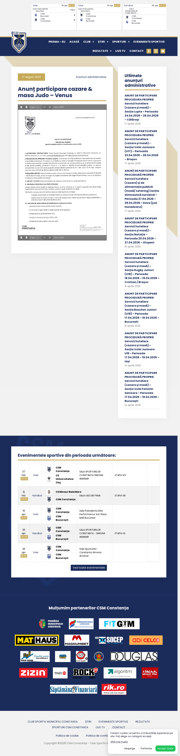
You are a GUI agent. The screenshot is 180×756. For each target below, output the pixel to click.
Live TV (120, 51)
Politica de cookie (67, 736)
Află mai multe (119, 741)
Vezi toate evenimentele (89, 568)
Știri (101, 42)
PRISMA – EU (57, 42)
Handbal (128, 5)
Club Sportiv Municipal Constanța (53, 722)
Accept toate (165, 748)
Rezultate (100, 51)
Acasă (74, 42)
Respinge (129, 748)
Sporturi (119, 42)
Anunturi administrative (91, 77)
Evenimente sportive (149, 42)
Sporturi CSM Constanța (70, 727)
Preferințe (146, 748)
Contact (136, 51)
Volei (35, 5)
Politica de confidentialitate (104, 736)
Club (87, 42)
